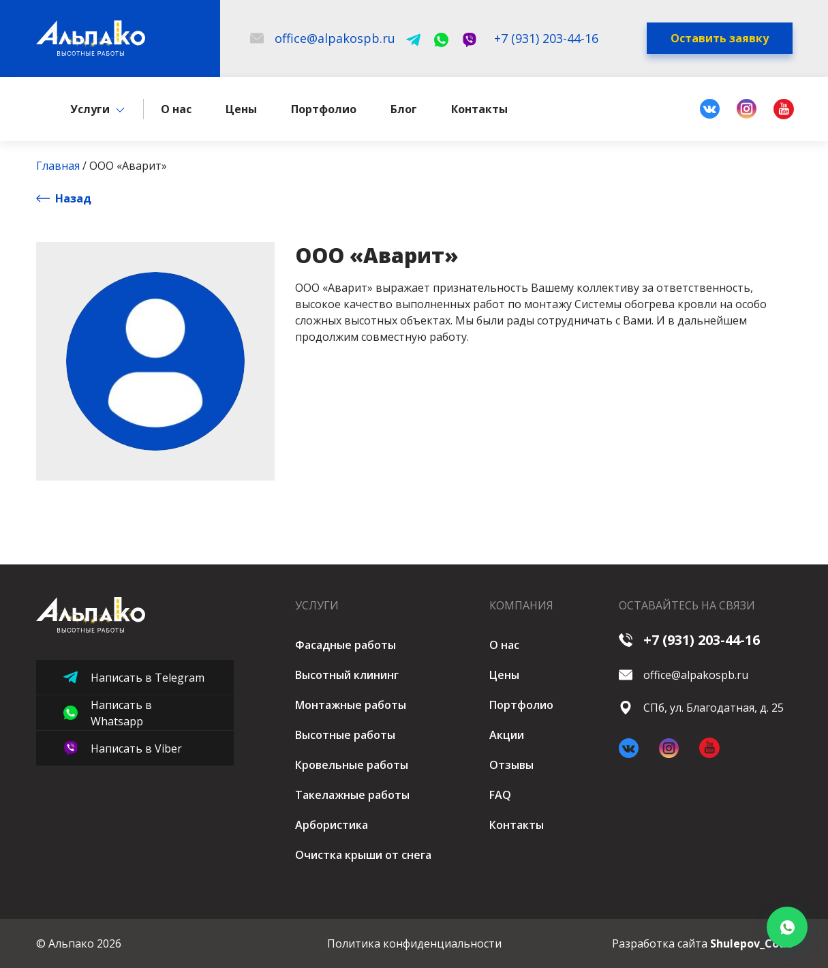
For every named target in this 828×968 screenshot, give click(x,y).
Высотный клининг (347, 674)
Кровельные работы (351, 764)
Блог (403, 111)
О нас (176, 111)
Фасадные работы (345, 644)
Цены (241, 111)
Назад (63, 200)
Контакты (479, 111)
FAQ (500, 794)
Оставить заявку (720, 39)
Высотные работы (345, 734)
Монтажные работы (350, 704)
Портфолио (323, 111)
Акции (506, 734)
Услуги (90, 111)
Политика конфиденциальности (414, 943)
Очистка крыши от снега (363, 854)
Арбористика (331, 824)
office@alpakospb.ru (683, 674)
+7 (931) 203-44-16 (689, 640)
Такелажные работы (352, 794)
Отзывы (511, 764)
